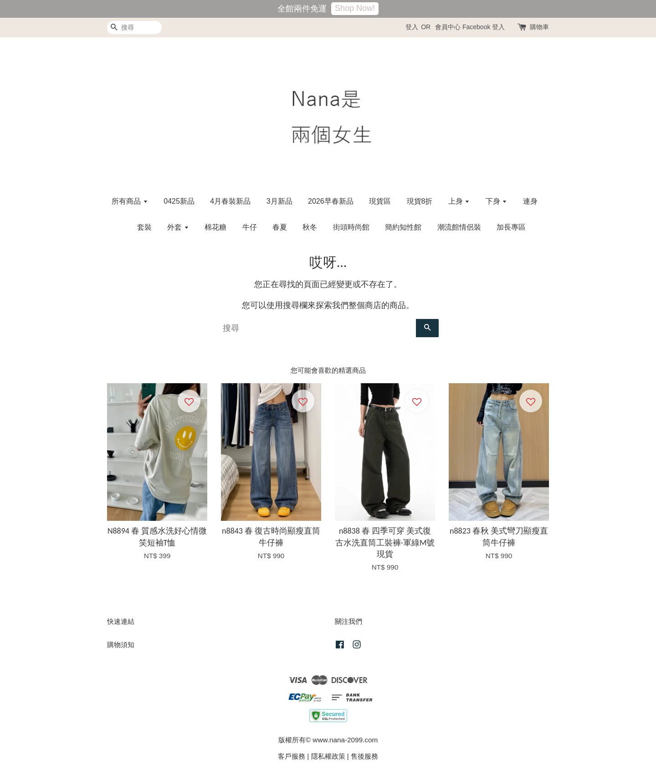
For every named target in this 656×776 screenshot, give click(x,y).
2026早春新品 (331, 201)
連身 (530, 201)
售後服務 (364, 756)
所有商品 (130, 201)
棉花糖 (215, 227)
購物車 (539, 27)
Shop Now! (355, 8)
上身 (459, 201)
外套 (178, 227)
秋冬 (309, 227)
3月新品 (279, 201)
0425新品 (179, 201)
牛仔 (249, 227)
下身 (496, 201)
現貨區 (380, 201)
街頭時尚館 (351, 227)
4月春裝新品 (230, 201)
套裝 (144, 227)
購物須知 (120, 644)
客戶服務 (291, 756)
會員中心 (448, 27)
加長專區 (511, 227)
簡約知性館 (403, 227)
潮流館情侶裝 (459, 227)
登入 (411, 27)
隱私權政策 (328, 756)
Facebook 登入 (483, 27)
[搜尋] (134, 27)
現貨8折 (420, 201)
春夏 (279, 227)
